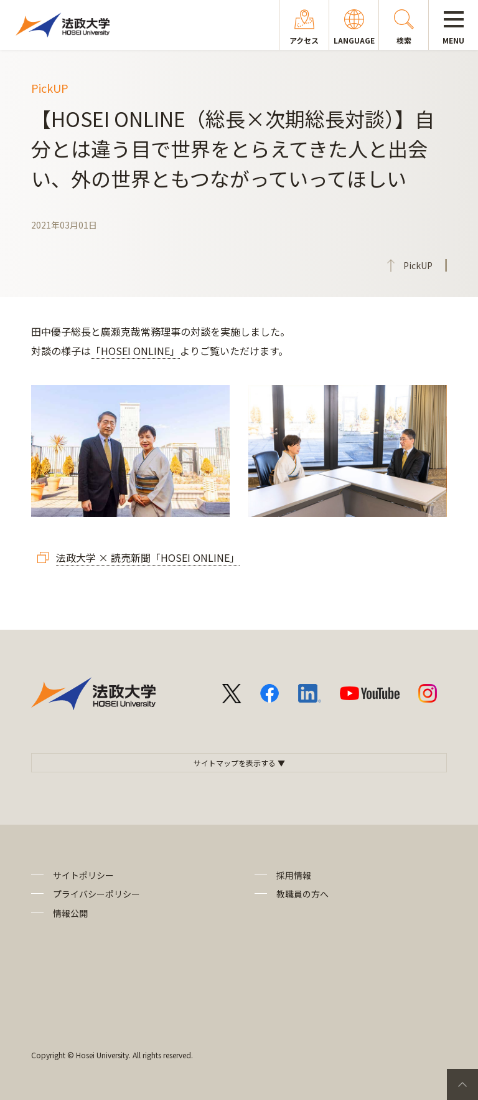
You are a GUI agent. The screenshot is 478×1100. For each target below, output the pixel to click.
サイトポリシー (83, 875)
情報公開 (70, 913)
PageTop (462, 1084)
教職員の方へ (302, 894)
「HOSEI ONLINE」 (135, 350)
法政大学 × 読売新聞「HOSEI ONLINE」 (148, 557)
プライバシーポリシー (96, 894)
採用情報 (293, 875)
